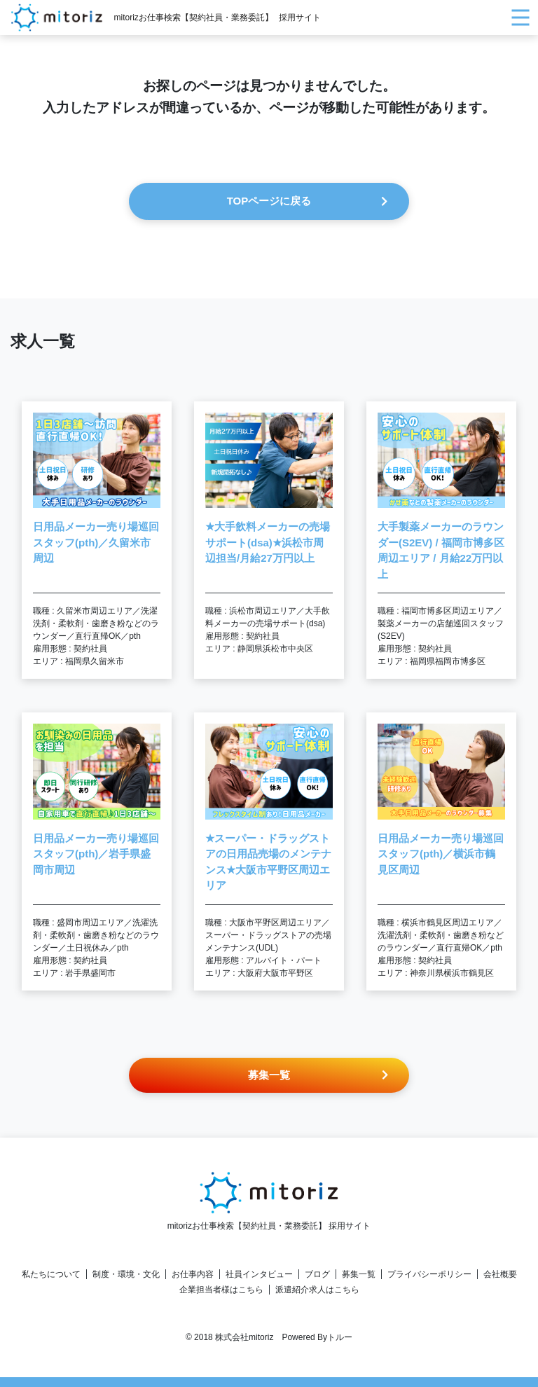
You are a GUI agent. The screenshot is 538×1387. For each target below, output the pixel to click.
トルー (339, 1337)
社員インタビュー (259, 1274)
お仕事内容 (193, 1274)
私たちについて (51, 1274)
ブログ (317, 1274)
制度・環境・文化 (126, 1274)
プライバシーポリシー (429, 1274)
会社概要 (500, 1274)
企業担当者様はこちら (221, 1290)
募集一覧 (358, 1274)
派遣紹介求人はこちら (317, 1290)
